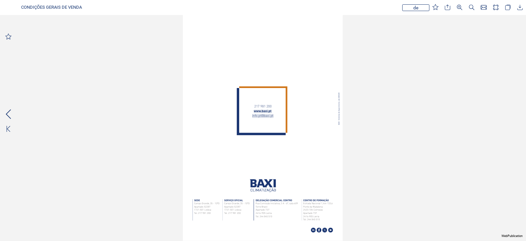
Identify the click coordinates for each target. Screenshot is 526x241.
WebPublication (512, 236)
